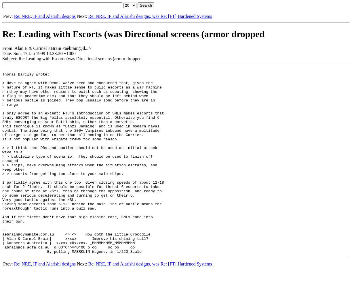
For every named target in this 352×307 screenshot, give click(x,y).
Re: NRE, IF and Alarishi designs (45, 16)
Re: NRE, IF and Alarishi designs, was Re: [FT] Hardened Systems (150, 16)
